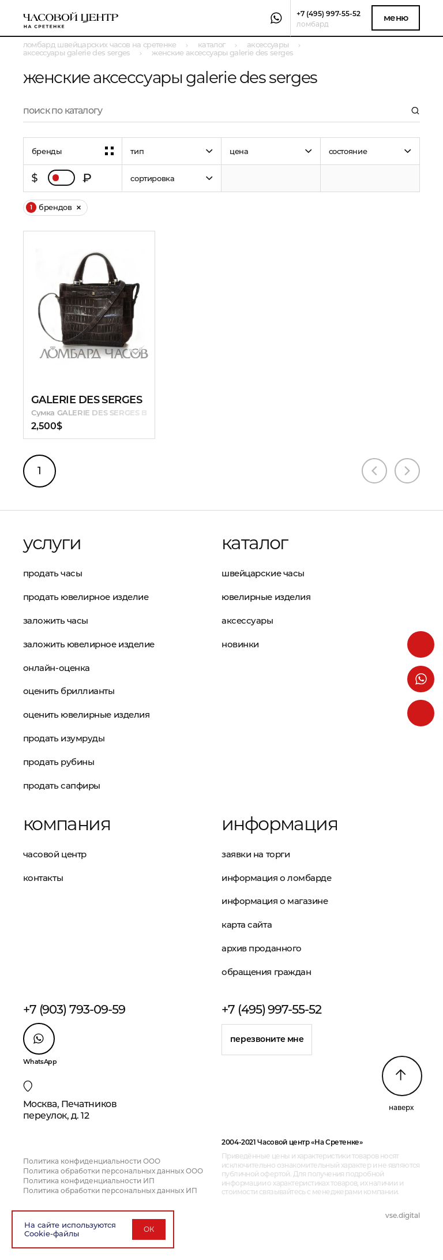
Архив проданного (262, 948)
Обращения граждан (266, 971)
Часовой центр (55, 854)
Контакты (43, 877)
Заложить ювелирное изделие (89, 644)
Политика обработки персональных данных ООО (113, 1171)
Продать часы (52, 573)
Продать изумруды (64, 738)
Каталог (255, 543)
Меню (396, 17)
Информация (279, 824)
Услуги (52, 543)
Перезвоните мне (267, 1039)
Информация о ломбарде (277, 877)
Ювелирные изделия (266, 596)
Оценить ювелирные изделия (86, 714)
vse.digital (402, 1215)
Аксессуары (247, 620)
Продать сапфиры (61, 785)
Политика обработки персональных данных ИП (110, 1190)
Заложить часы (55, 620)
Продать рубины (59, 761)
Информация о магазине (275, 900)
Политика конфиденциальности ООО (91, 1161)
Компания (66, 824)
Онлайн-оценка (56, 667)
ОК (149, 1229)
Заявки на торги (256, 854)
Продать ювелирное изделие (86, 596)
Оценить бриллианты (69, 690)
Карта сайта (247, 924)
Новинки (240, 644)
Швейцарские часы (263, 573)
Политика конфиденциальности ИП (89, 1180)
